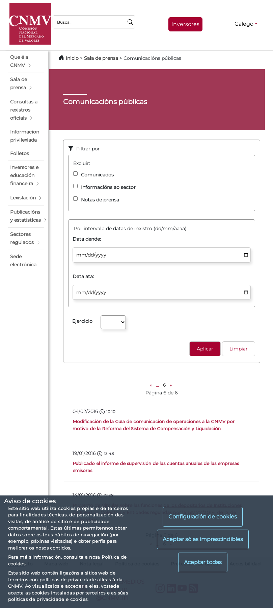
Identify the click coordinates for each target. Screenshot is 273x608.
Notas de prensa (100, 200)
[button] (26, 61)
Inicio (72, 58)
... (157, 385)
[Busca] (130, 22)
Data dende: (87, 239)
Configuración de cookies (202, 516)
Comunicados (97, 175)
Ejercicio (82, 321)
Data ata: (83, 276)
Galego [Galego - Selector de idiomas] (244, 24)
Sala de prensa (101, 58)
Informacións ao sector (108, 187)
